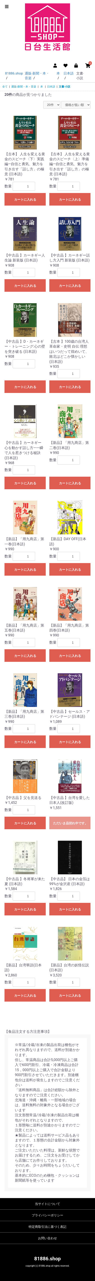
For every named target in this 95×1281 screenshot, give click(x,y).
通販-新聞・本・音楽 (23, 86)
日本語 (51, 86)
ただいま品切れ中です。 (70, 823)
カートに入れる (25, 199)
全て (5, 86)
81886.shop (47, 1258)
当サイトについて (47, 1204)
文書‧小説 (64, 86)
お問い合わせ (47, 1238)
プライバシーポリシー (47, 1215)
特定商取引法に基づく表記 (47, 1226)
